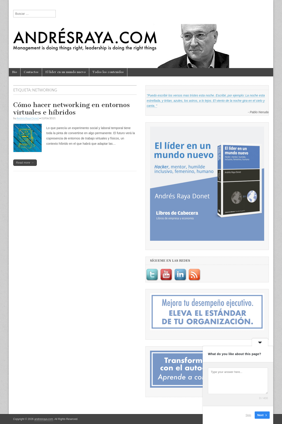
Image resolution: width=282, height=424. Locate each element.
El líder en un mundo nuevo (65, 72)
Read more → (25, 162)
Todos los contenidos (108, 72)
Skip (248, 415)
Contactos (31, 72)
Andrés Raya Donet (28, 118)
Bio (14, 72)
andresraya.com (43, 419)
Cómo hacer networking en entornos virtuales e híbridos (71, 108)
